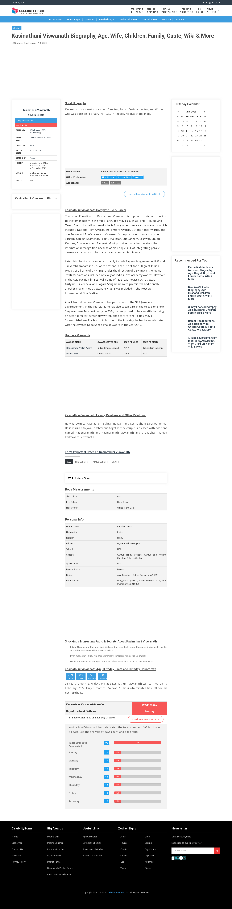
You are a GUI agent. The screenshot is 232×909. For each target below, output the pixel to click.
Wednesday (35, 132)
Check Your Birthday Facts (145, 719)
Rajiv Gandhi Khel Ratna (59, 874)
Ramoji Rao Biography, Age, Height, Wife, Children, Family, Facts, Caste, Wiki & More (201, 325)
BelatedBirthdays (152, 10)
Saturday (74, 801)
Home (15, 836)
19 (31, 130)
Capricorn (149, 855)
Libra (147, 836)
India (32, 145)
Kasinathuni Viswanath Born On (85, 704)
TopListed (199, 10)
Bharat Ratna (54, 861)
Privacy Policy (19, 861)
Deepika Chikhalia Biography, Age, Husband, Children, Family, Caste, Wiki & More (200, 293)
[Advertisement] (100, 71)
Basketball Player (128, 19)
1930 (43, 130)
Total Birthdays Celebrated (78, 744)
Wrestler (89, 19)
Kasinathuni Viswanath (36, 110)
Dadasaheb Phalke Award (79, 347)
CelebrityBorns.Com (118, 892)
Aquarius (149, 861)
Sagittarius (150, 849)
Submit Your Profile (92, 855)
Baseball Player (107, 19)
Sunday (73, 752)
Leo (122, 861)
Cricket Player (55, 19)
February (36, 130)
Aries (123, 836)
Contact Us (17, 849)
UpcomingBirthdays (137, 10)
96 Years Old (35, 150)
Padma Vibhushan (56, 849)
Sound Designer (36, 115)
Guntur (33, 137)
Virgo (123, 868)
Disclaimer (17, 842)
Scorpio (148, 842)
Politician (166, 19)
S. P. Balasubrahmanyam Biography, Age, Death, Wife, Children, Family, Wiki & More (202, 342)
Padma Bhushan (55, 842)
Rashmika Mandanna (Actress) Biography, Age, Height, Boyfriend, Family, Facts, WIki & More (201, 273)
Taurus (124, 842)
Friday (72, 793)
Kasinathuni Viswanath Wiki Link (144, 193)
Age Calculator (90, 836)
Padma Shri (72, 353)
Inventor (179, 19)
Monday (73, 761)
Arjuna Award (54, 855)
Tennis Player (74, 19)
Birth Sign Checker (92, 842)
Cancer (123, 855)
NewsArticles (211, 10)
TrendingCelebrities (186, 10)
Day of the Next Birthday (81, 711)
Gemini (123, 849)
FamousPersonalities (169, 10)
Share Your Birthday (93, 849)
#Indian (16, 28)
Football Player (149, 19)
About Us (16, 855)
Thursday (74, 785)
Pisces (32, 158)
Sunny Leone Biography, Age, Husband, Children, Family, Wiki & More (202, 309)
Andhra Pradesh (44, 137)
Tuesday (74, 769)
